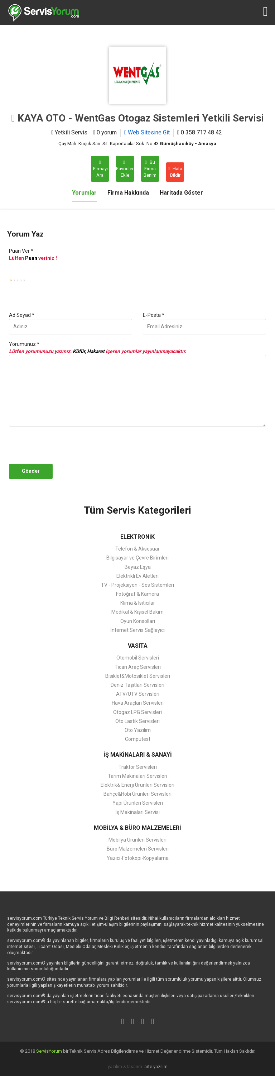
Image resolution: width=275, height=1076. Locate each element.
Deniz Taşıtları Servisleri (137, 685)
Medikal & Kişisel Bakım (137, 612)
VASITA (138, 645)
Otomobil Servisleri (137, 658)
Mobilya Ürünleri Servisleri (137, 840)
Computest (137, 739)
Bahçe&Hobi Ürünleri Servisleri (137, 794)
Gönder (31, 471)
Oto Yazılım (138, 730)
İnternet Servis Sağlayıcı (137, 630)
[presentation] (61, 445)
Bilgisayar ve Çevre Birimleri (137, 558)
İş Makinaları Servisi (137, 812)
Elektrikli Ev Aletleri (137, 576)
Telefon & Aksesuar (137, 549)
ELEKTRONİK (137, 536)
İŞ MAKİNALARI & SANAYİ (137, 754)
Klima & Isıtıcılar (137, 603)
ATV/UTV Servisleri (137, 694)
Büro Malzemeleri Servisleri (138, 849)
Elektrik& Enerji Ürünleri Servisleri (137, 785)
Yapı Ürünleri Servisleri (137, 803)
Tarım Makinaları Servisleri (137, 776)
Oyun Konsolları (137, 621)
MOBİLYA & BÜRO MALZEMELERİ (137, 827)
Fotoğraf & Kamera (137, 594)
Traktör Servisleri (138, 767)
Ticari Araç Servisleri (138, 667)
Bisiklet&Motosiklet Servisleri (137, 676)
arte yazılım (156, 1066)
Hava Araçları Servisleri (138, 703)
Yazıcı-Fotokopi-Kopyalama (138, 858)
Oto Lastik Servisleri (137, 721)
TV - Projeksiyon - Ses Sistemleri (137, 585)
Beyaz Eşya (138, 567)
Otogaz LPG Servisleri (137, 712)
